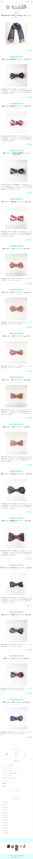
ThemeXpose (20, 857)
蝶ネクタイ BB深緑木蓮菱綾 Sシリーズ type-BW (17, 154)
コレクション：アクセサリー (8, 765)
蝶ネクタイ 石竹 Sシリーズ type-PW (16, 336)
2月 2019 (4, 810)
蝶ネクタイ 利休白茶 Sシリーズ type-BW (16, 202)
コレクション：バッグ (7, 775)
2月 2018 (4, 820)
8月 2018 (4, 815)
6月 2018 (4, 817)
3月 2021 (4, 804)
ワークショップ (6, 780)
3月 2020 (4, 807)
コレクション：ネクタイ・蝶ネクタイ (16, 56)
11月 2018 (4, 812)
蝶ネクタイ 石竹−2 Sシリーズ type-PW (16, 292)
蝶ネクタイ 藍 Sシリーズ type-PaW (16, 702)
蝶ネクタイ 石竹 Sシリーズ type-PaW (16, 248)
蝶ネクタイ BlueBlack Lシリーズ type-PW (16, 474)
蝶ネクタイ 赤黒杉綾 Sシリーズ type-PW (16, 59)
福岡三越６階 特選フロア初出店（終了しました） (16, 16)
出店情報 (16, 12)
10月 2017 (4, 825)
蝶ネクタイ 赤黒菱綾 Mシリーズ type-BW (16, 521)
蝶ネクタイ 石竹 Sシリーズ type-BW (16, 427)
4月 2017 (4, 832)
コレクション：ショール (7, 767)
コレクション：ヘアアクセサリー (9, 778)
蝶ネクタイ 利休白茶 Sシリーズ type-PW (16, 106)
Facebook (25, 754)
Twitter (7, 754)
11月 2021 (4, 802)
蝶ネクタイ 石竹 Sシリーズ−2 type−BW (16, 380)
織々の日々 (5, 786)
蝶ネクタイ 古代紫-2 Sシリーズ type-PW (16, 614)
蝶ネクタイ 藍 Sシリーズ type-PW (16, 658)
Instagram (16, 754)
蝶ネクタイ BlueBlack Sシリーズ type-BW (16, 568)
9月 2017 (4, 827)
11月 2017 (4, 822)
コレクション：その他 (7, 770)
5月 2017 (4, 830)
